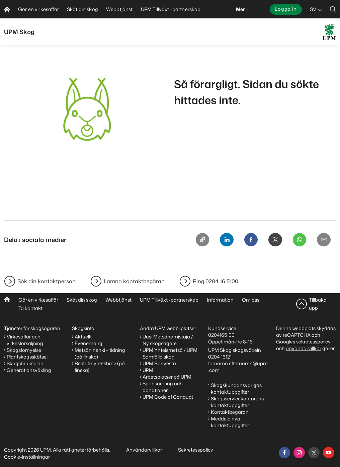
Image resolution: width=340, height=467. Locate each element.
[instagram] (299, 452)
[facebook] (284, 452)
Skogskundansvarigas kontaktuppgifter (236, 388)
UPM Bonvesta (159, 363)
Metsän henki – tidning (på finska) (100, 353)
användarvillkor (303, 348)
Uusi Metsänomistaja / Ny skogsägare (168, 340)
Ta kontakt (30, 308)
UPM (148, 370)
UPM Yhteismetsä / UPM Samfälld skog (170, 353)
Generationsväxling (29, 370)
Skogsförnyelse (24, 350)
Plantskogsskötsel (27, 356)
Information (220, 299)
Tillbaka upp (318, 303)
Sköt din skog (82, 299)
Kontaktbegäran (230, 411)
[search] (333, 9)
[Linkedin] (221, 240)
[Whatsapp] (297, 240)
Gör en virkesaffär (38, 299)
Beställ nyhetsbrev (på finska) (100, 367)
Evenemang (88, 343)
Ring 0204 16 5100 (215, 281)
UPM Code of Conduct (168, 396)
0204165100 (221, 334)
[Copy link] (196, 240)
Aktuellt (83, 336)
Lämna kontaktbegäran (134, 281)
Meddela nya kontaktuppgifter (230, 422)
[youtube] (328, 452)
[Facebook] (247, 240)
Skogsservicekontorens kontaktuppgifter (237, 402)
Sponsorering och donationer (163, 387)
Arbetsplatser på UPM (167, 376)
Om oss (250, 299)
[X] (272, 240)
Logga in (286, 8)
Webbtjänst (118, 299)
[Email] (323, 240)
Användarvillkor (144, 449)
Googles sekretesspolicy (303, 341)
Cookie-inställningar (27, 456)
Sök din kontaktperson (46, 281)
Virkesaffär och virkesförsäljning (25, 340)
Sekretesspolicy (195, 449)
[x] (314, 452)
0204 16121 (220, 356)
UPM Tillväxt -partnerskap (169, 299)
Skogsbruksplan (25, 363)
